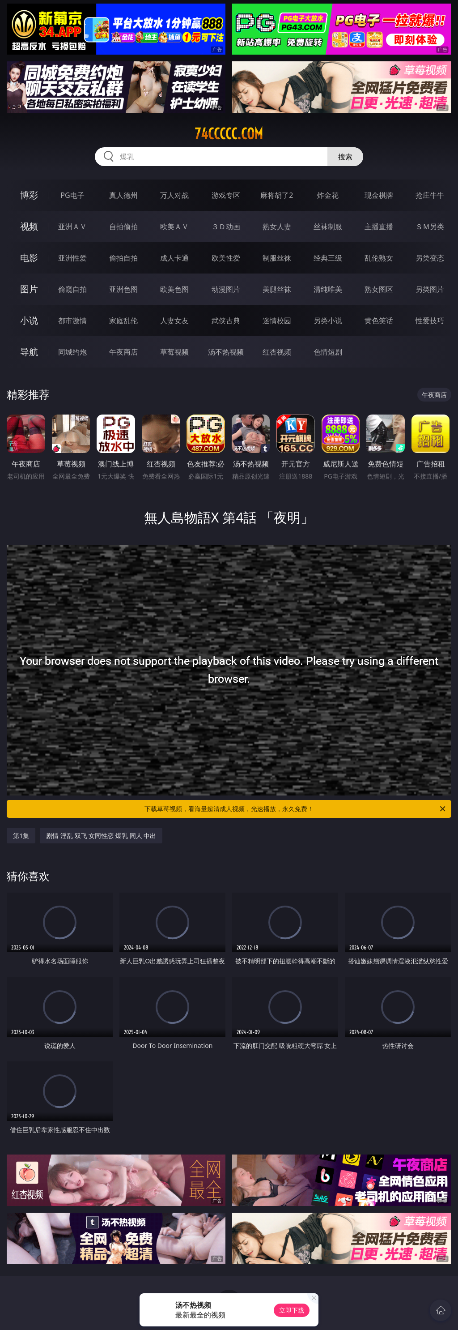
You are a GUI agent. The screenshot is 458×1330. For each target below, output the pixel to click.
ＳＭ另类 (430, 226)
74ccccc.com (229, 134)
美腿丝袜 (277, 289)
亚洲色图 (123, 289)
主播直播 (379, 226)
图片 (29, 289)
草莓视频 (174, 352)
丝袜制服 (328, 226)
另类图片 (430, 289)
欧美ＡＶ (174, 226)
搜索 (345, 157)
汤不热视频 (226, 352)
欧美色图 (174, 289)
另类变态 (430, 258)
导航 (29, 352)
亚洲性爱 (72, 258)
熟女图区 (379, 289)
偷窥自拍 (72, 289)
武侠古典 (226, 320)
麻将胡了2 (276, 195)
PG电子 (72, 195)
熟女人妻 (277, 226)
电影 (29, 258)
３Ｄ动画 (226, 226)
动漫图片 (226, 289)
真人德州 (123, 195)
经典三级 (328, 258)
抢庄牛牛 (430, 195)
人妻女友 (174, 320)
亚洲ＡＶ (72, 226)
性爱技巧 (430, 320)
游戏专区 (226, 195)
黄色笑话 (379, 320)
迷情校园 (277, 320)
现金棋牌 (379, 195)
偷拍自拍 (123, 258)
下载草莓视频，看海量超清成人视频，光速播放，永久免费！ (295, 809)
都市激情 (72, 320)
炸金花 (328, 195)
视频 (29, 226)
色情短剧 (328, 352)
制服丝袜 (277, 258)
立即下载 (291, 1310)
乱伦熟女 (379, 258)
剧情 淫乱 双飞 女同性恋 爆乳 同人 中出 (101, 835)
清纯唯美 (328, 289)
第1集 (21, 835)
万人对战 (174, 195)
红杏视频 (277, 352)
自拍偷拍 (123, 226)
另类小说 (328, 320)
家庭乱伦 (123, 320)
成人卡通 (174, 258)
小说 (29, 320)
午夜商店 (123, 352)
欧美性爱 (226, 258)
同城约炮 (72, 352)
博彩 (29, 195)
